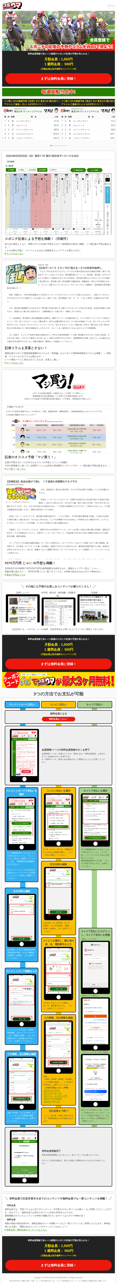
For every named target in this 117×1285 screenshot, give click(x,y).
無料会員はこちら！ (58, 719)
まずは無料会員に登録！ (58, 78)
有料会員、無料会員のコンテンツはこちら (26, 1230)
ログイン (111, 6)
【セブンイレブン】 (51, 1090)
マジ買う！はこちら (16, 469)
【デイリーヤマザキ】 (52, 1099)
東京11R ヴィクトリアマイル (28, 111)
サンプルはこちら (14, 253)
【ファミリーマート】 (52, 1093)
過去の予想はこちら (16, 574)
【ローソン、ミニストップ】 (55, 1096)
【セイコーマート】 (51, 1102)
